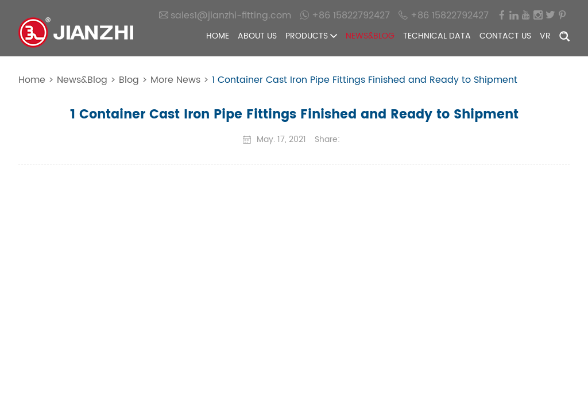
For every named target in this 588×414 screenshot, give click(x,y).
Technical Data (437, 36)
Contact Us (505, 36)
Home (217, 36)
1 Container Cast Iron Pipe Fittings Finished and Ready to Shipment (364, 79)
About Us (257, 36)
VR (545, 36)
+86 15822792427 (345, 15)
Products (311, 36)
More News (175, 79)
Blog (129, 79)
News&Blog (370, 36)
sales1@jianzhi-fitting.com (225, 15)
